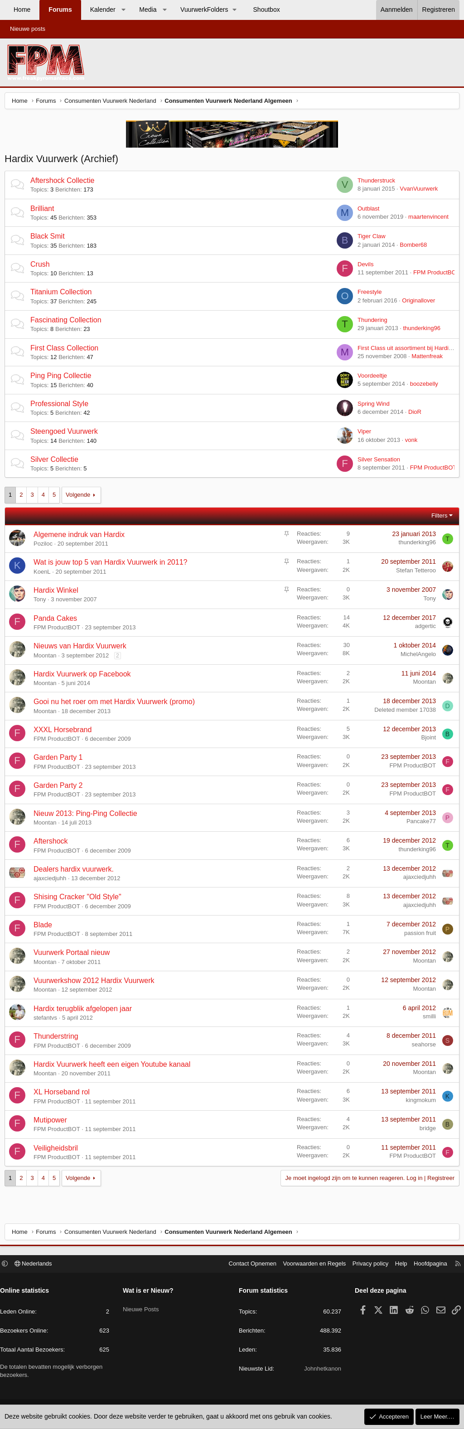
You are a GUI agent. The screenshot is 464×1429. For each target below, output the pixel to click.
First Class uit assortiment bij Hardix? (404, 350)
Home (22, 9)
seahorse (422, 1046)
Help (397, 1264)
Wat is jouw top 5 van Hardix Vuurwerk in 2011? (112, 564)
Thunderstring (58, 1038)
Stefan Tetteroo (414, 572)
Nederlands (38, 1264)
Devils (363, 266)
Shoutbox (266, 9)
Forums (60, 9)
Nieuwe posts (27, 28)
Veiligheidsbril (58, 1150)
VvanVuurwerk (416, 190)
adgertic (423, 628)
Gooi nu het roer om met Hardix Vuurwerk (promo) (116, 704)
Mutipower (52, 1122)
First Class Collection (67, 350)
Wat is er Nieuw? (150, 1291)
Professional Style (62, 406)
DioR (412, 414)
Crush (42, 266)
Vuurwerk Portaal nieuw (74, 955)
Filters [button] (437, 517)
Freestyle (367, 294)
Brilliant (44, 211)
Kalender (103, 9)
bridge (425, 1130)
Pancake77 (419, 823)
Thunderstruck (374, 182)
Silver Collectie (57, 461)
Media (147, 9)
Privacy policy (366, 1264)
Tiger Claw (369, 238)
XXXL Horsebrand (65, 732)
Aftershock (53, 843)
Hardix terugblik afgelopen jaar (85, 1011)
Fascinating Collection (68, 322)
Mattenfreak (424, 358)
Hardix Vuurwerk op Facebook (84, 676)
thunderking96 (419, 330)
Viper (362, 433)
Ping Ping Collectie (63, 378)
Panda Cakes (57, 620)
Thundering (370, 322)
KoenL (44, 574)
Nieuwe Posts (143, 1307)
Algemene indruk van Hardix (81, 537)
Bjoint (426, 739)
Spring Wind (371, 406)
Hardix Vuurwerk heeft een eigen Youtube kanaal (114, 1066)
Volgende (80, 497)
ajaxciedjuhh (52, 880)
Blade (45, 927)
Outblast (366, 210)
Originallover (416, 302)
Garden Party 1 (60, 759)
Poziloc (45, 545)
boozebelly (422, 386)
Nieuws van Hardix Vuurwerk (82, 648)
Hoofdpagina (426, 1264)
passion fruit (418, 935)
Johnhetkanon (320, 1370)
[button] (123, 10)
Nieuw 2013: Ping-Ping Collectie (88, 816)
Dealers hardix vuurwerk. (76, 871)
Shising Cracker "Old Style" (80, 899)
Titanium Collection (63, 294)
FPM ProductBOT (434, 274)
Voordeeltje (370, 377)
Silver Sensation (376, 461)
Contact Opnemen (248, 1264)
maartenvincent (426, 219)
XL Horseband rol (64, 1094)
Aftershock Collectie (65, 183)
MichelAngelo (416, 656)
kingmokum (419, 1102)
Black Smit (50, 238)
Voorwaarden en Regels (310, 1264)
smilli (427, 1018)
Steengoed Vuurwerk (66, 433)
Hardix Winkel (58, 592)
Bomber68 (411, 247)
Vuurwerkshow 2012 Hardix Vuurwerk (96, 983)
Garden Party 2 (60, 787)
